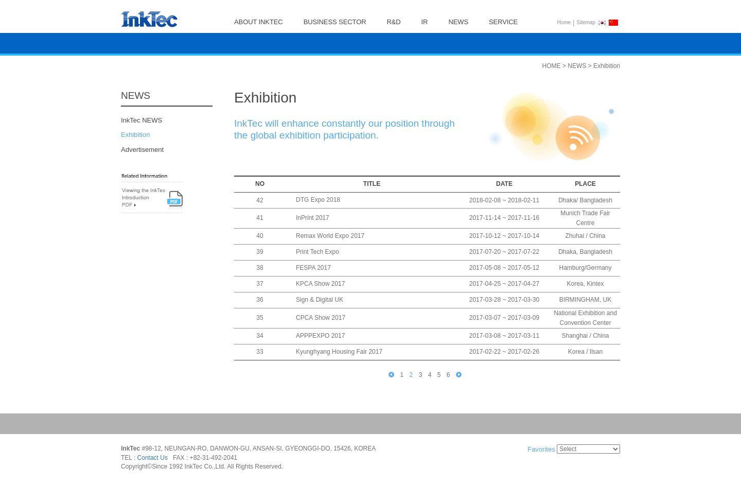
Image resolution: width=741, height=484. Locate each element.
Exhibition (135, 135)
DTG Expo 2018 (318, 200)
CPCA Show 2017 (320, 318)
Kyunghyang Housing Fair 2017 (339, 352)
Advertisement (142, 149)
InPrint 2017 (312, 218)
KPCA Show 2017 (320, 284)
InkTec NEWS (141, 120)
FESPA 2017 (313, 268)
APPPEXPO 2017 (320, 336)
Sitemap (585, 22)
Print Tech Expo (317, 252)
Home (564, 22)
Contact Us (152, 457)
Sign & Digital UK (319, 300)
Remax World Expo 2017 (330, 236)
